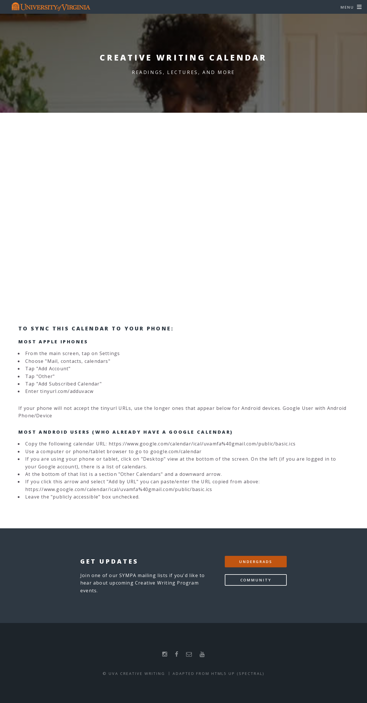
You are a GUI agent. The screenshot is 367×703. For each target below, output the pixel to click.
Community (256, 580)
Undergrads (255, 561)
